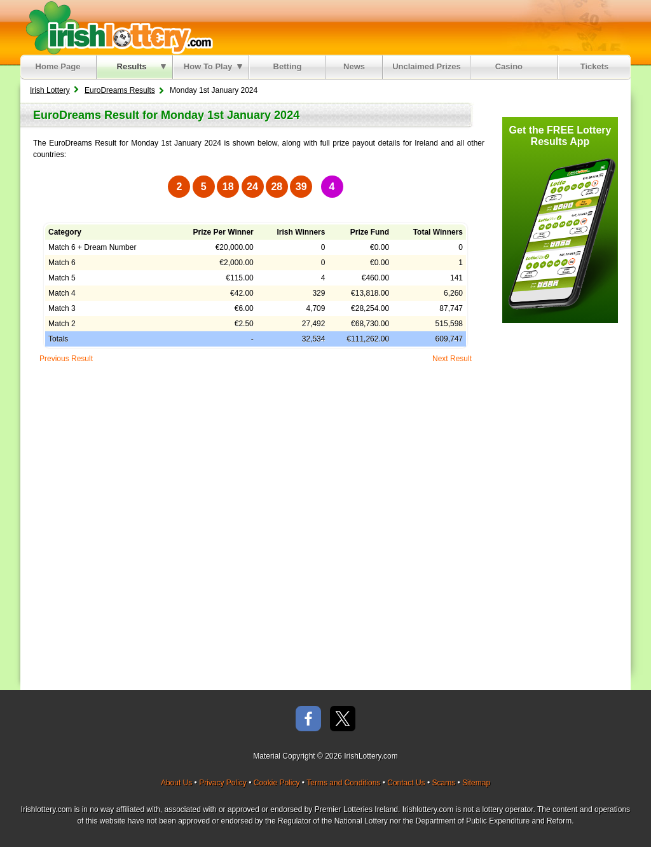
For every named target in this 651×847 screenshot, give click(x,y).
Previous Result (66, 358)
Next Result (452, 358)
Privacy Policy (223, 782)
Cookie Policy (277, 782)
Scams (443, 782)
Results (141, 66)
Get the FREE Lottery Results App (560, 136)
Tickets (594, 66)
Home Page (58, 66)
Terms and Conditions (343, 782)
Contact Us (406, 782)
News (354, 66)
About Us (176, 782)
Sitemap (476, 782)
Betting (287, 66)
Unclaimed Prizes (426, 66)
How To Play (213, 66)
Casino (511, 66)
